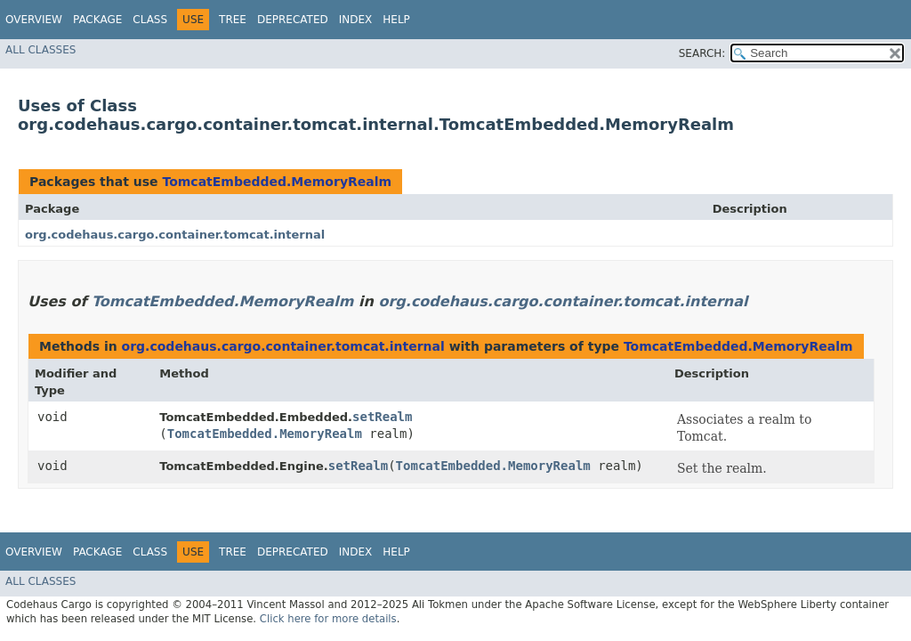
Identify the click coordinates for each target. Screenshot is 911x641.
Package (97, 19)
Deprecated (292, 19)
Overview (33, 19)
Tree (232, 19)
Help (396, 19)
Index (356, 19)
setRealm (382, 417)
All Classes (40, 50)
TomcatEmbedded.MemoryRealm (276, 181)
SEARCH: (702, 53)
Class (150, 19)
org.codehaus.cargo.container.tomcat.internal (175, 234)
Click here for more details (328, 619)
